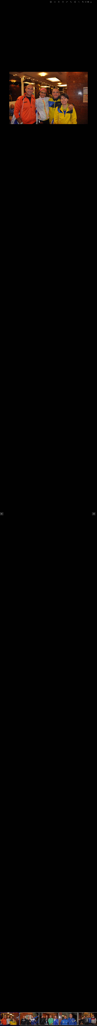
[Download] (91, 2)
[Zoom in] (83, 2)
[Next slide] (93, 513)
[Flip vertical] (71, 2)
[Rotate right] (59, 2)
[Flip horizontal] (67, 2)
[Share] (75, 2)
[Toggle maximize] (95, 2)
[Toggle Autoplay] (51, 2)
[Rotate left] (63, 2)
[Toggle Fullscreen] (55, 2)
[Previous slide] (1, 513)
